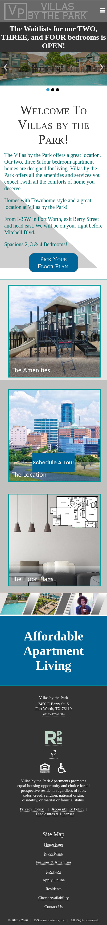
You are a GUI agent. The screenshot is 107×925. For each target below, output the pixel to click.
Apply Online (53, 880)
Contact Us (53, 906)
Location (53, 871)
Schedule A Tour (53, 462)
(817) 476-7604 (53, 714)
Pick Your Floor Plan (53, 262)
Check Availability (53, 897)
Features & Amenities (53, 862)
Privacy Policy (32, 809)
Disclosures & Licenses (55, 814)
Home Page (53, 844)
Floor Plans (53, 853)
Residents (53, 888)
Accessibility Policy (68, 809)
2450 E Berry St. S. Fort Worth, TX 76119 (53, 706)
